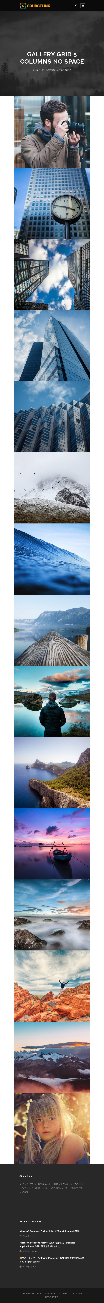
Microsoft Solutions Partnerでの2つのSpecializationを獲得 (49, 1231)
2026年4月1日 (29, 1236)
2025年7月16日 (29, 1267)
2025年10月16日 (30, 1251)
